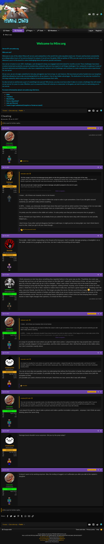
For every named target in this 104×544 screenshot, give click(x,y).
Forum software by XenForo (52, 534)
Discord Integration (44, 538)
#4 (100, 277)
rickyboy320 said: (26, 401)
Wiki (8, 97)
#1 (100, 130)
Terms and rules (80, 529)
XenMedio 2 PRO (44, 537)
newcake (5, 122)
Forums (19, 31)
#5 (100, 316)
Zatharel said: (25, 322)
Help (97, 529)
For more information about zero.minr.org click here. (21, 92)
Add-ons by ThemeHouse (52, 541)
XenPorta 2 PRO (44, 540)
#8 (100, 433)
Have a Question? (13, 103)
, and (29, 232)
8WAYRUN (61, 537)
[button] (11, 32)
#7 (100, 394)
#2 (100, 170)
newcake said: (25, 176)
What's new (8, 37)
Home (7, 31)
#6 (100, 355)
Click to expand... (60, 193)
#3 (100, 238)
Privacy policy (91, 529)
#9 (100, 472)
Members (53, 31)
